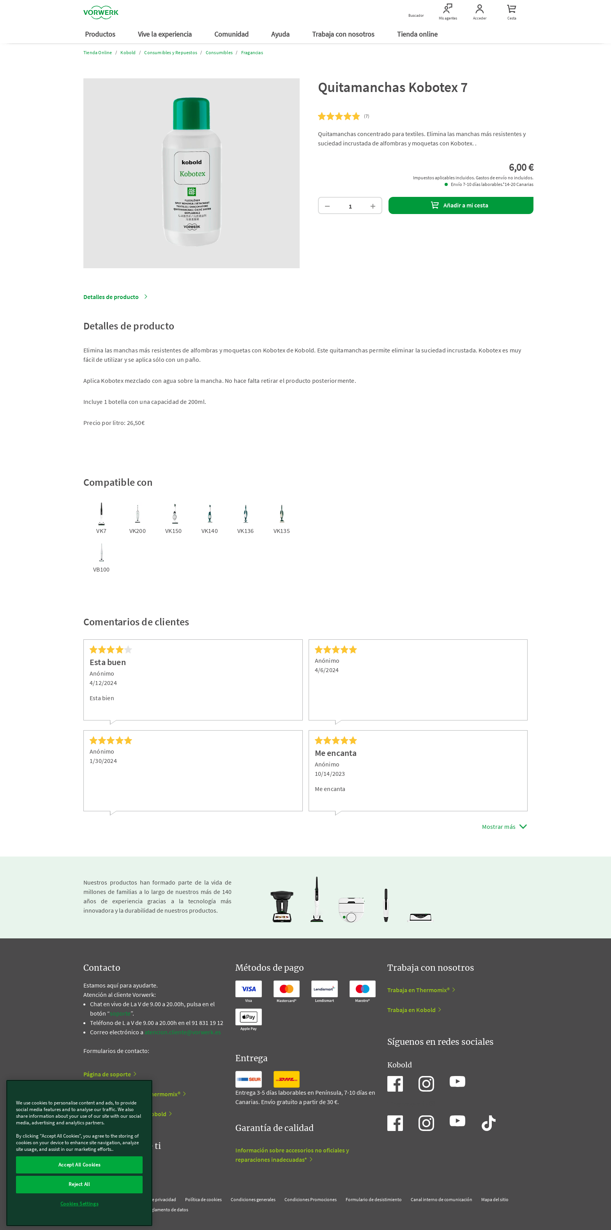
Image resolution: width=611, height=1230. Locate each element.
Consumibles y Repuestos (170, 52)
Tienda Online (97, 52)
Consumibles (219, 52)
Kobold (128, 52)
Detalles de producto (111, 297)
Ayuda (281, 34)
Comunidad (232, 34)
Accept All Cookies (79, 1164)
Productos (101, 34)
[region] (79, 1153)
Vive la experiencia (165, 34)
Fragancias (252, 52)
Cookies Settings (79, 1203)
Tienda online (418, 34)
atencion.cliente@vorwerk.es (183, 1032)
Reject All (79, 1184)
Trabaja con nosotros (344, 34)
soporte (120, 1013)
